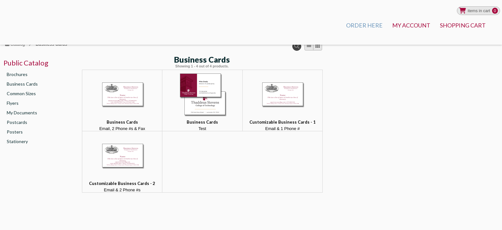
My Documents (22, 112)
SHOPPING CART (463, 25)
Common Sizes (21, 93)
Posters (15, 131)
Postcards (17, 122)
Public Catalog (26, 62)
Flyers (13, 103)
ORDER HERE (364, 25)
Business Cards (22, 84)
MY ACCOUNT (411, 25)
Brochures (17, 74)
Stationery (17, 141)
